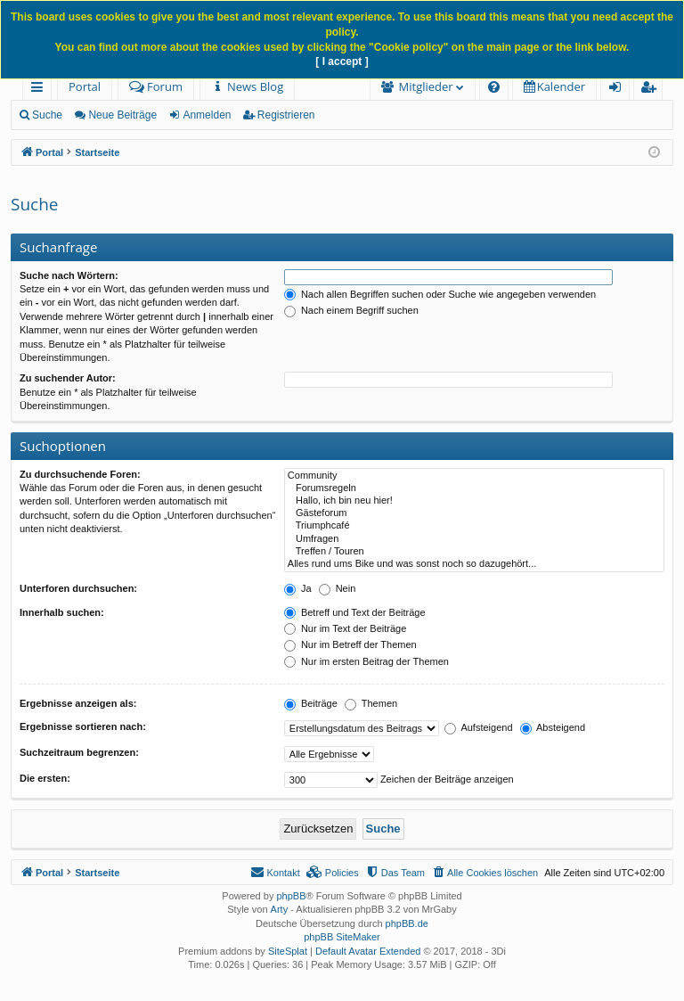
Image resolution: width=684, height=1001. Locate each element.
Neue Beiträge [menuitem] (122, 115)
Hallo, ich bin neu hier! (474, 501)
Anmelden (207, 115)
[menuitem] (247, 87)
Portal (85, 86)
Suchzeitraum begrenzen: (79, 752)
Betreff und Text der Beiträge (355, 612)
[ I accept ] (341, 61)
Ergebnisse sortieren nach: (83, 726)
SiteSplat (287, 951)
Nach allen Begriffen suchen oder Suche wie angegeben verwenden (440, 294)
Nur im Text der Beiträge (345, 628)
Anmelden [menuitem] (620, 89)
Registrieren (286, 115)
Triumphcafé (474, 526)
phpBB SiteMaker (342, 936)
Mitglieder (426, 86)
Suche (47, 115)
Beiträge (311, 703)
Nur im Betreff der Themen (350, 644)
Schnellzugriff (40, 89)
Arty (280, 909)
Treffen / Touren (474, 552)
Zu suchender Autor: (68, 378)
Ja (298, 588)
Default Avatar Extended (367, 951)
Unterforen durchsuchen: (78, 588)
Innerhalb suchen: (62, 612)
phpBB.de (407, 923)
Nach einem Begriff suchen (351, 310)
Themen (371, 703)
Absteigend (553, 727)
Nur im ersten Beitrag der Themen (366, 661)
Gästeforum (474, 513)
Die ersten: (45, 778)
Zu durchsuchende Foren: (80, 474)
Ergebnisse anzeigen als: (78, 703)
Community (474, 476)
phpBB (290, 895)
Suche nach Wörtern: (69, 275)
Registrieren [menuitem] (652, 89)
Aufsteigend (478, 727)
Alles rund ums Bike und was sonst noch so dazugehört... (474, 564)
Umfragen (474, 539)
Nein (337, 588)
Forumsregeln (474, 488)
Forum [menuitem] (156, 86)
